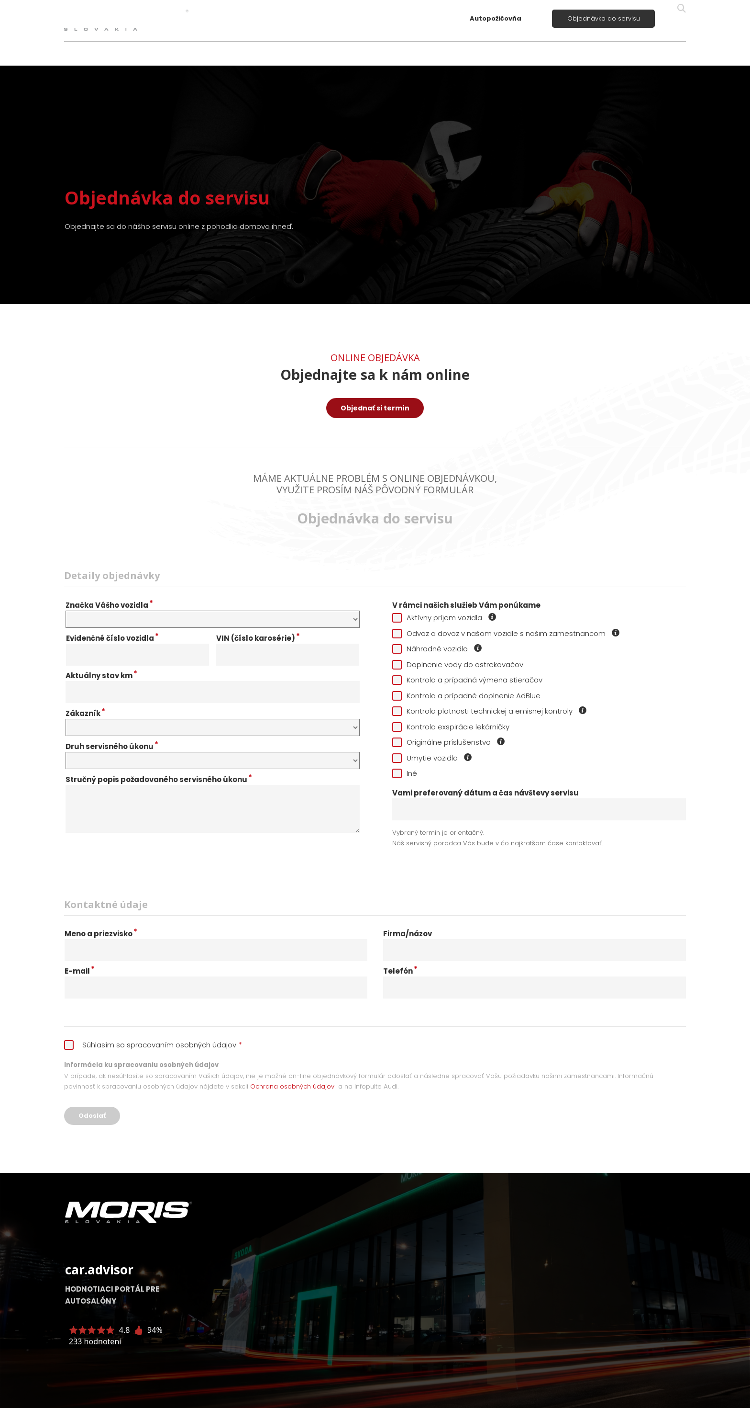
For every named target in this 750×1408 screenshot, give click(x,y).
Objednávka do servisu (603, 18)
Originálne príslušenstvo (449, 742)
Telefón (400, 971)
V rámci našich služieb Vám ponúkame (466, 605)
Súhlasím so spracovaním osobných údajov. (153, 1045)
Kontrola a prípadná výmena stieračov (467, 680)
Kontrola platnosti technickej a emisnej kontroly (489, 711)
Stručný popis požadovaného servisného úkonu (159, 779)
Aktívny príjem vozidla (444, 618)
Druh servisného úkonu (112, 746)
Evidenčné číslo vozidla (112, 638)
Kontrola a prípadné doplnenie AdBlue (466, 696)
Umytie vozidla (432, 758)
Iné (404, 773)
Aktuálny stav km (101, 676)
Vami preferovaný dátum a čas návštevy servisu (485, 793)
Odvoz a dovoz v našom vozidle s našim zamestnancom (506, 633)
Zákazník (85, 713)
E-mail (80, 971)
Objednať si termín (375, 408)
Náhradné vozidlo (437, 649)
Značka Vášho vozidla (109, 605)
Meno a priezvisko (101, 934)
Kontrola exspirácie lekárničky (450, 727)
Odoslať (92, 1115)
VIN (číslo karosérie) (258, 638)
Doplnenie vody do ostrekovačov (457, 664)
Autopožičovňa (495, 18)
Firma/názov (407, 934)
